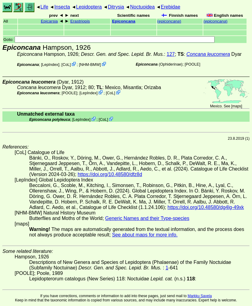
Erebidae (170, 6)
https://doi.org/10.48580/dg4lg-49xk (205, 207)
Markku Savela (199, 296)
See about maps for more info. (144, 234)
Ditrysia (116, 6)
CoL (65, 64)
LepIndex (50, 64)
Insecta (62, 6)
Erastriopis (80, 21)
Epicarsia (49, 21)
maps (236, 106)
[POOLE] (192, 64)
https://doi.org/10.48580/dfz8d (110, 174)
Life (44, 6)
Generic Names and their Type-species (147, 218)
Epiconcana (123, 21)
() (169, 21)
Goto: (109, 39)
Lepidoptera (89, 6)
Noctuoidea (142, 6)
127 (171, 54)
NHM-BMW (90, 64)
